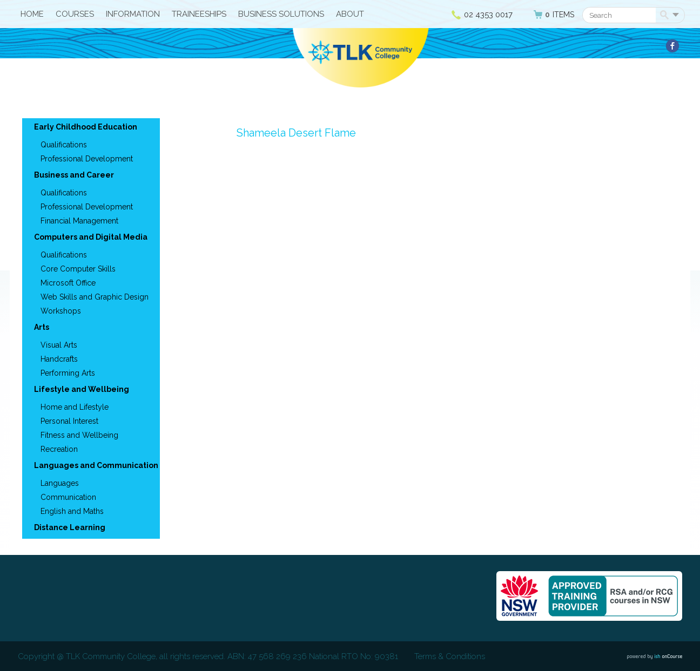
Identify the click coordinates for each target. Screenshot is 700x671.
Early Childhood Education (85, 127)
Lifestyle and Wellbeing (81, 389)
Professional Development (87, 158)
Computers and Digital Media (90, 237)
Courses (75, 14)
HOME (32, 14)
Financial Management (79, 220)
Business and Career (74, 175)
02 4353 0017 (488, 14)
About (350, 14)
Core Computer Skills (78, 269)
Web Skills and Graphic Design (95, 297)
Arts (41, 327)
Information (133, 14)
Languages (60, 483)
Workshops (61, 311)
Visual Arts (59, 345)
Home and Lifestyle (75, 407)
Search (666, 15)
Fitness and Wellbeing (79, 435)
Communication (68, 497)
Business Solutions (281, 14)
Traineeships (199, 14)
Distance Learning (69, 527)
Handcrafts (59, 359)
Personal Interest (69, 421)
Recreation (59, 449)
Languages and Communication (96, 465)
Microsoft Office (68, 283)
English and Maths (72, 511)
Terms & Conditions (449, 656)
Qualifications (64, 144)
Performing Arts (68, 373)
